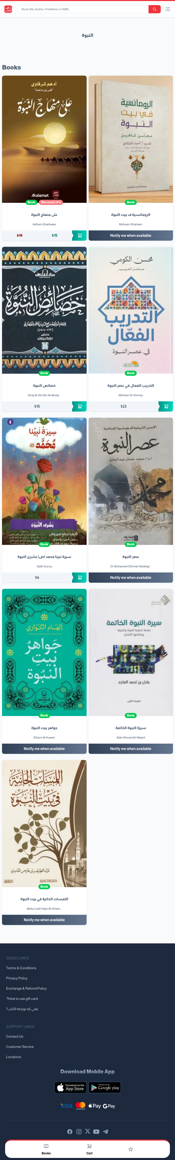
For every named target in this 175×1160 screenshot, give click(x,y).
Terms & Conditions (21, 968)
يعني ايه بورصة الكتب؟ (22, 1009)
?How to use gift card (22, 999)
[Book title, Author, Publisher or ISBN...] (84, 9)
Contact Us (14, 1036)
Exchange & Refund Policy (26, 988)
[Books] (46, 1146)
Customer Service (20, 1047)
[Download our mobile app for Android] (104, 1087)
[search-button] (155, 9)
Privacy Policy (17, 978)
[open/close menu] (168, 9)
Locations (13, 1057)
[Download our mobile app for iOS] (70, 1087)
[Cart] (89, 1146)
